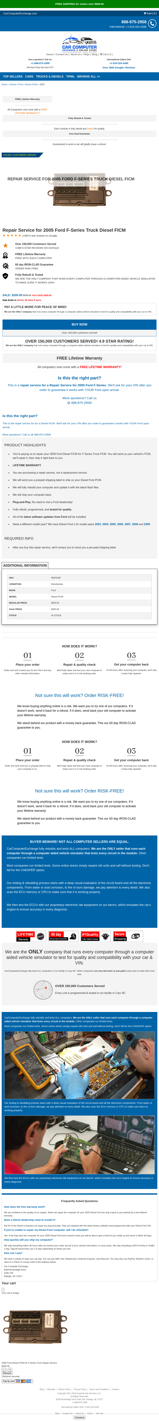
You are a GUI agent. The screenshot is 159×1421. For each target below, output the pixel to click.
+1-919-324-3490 (136, 26)
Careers (115, 1389)
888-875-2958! (81, 403)
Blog (94, 54)
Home (49, 54)
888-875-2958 (134, 21)
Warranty (51, 1389)
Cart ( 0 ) (150, 13)
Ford (20, 84)
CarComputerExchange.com (20, 13)
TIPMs (70, 76)
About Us (75, 54)
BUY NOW (79, 324)
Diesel (13, 84)
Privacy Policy (80, 1389)
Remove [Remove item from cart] (7, 1373)
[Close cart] (3, 1289)
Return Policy (64, 1389)
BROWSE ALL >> (88, 76)
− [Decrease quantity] (3, 1369)
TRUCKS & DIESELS (49, 76)
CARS (29, 76)
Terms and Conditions (99, 1389)
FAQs (86, 54)
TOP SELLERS (13, 76)
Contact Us (62, 54)
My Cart (100, 1413)
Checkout (79, 1417)
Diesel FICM (31, 84)
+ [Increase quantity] (10, 1369)
